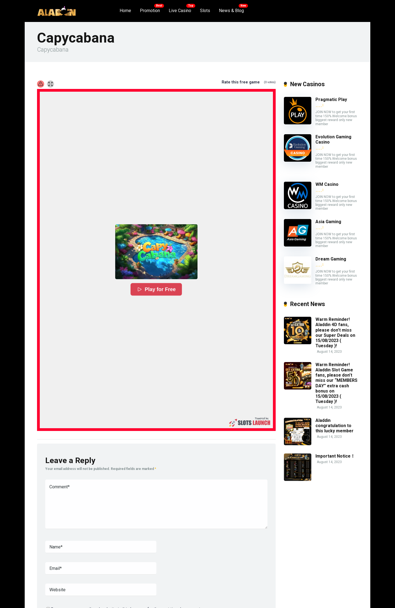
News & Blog (231, 10)
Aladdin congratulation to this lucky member (334, 425)
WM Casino (326, 184)
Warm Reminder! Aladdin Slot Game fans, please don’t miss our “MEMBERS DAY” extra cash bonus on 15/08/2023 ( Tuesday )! (336, 383)
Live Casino (180, 10)
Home (125, 10)
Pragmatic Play (331, 99)
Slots (205, 10)
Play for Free (156, 289)
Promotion (150, 10)
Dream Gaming (330, 259)
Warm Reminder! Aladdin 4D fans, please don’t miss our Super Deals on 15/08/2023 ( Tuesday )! (335, 332)
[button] (156, 251)
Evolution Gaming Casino (333, 139)
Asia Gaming (328, 221)
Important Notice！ (335, 456)
